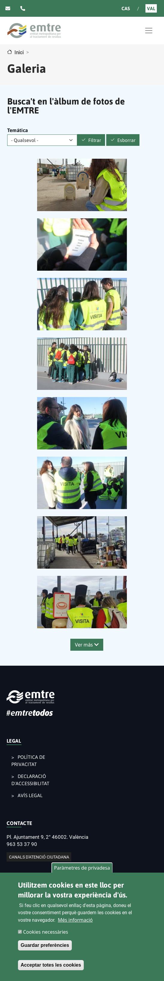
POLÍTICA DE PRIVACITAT (28, 760)
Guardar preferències (45, 947)
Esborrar (126, 140)
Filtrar (94, 140)
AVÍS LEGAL (30, 795)
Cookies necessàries (45, 933)
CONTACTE (19, 823)
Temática (17, 130)
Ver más (84, 645)
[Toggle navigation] (149, 30)
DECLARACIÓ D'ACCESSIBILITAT (30, 779)
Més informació (75, 921)
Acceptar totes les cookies (51, 966)
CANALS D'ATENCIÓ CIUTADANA (39, 856)
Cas (126, 8)
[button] (82, 184)
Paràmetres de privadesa (82, 869)
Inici (19, 52)
